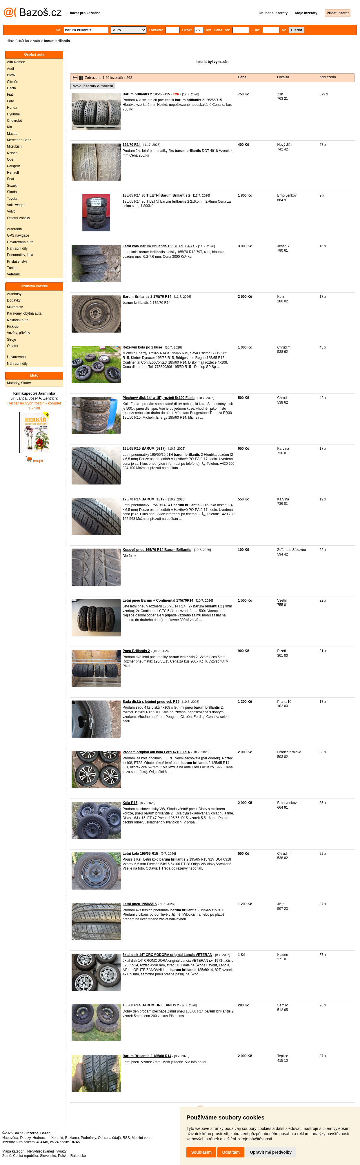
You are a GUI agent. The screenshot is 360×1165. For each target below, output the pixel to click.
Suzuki (12, 186)
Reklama (72, 1138)
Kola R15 (130, 803)
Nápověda (10, 1138)
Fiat (10, 94)
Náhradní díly (17, 248)
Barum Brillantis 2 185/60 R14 (147, 1056)
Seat (10, 179)
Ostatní (12, 346)
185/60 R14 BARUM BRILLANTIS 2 (151, 1005)
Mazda (12, 134)
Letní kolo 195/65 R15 (140, 854)
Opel (10, 159)
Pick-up (13, 326)
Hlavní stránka (18, 41)
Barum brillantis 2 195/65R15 (146, 94)
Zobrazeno (327, 77)
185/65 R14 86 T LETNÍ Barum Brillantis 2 (156, 195)
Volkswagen (16, 205)
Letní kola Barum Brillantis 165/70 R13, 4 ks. (159, 246)
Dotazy (25, 1138)
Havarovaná (16, 357)
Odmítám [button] (231, 1152)
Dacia (11, 88)
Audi (10, 69)
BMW (11, 75)
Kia (9, 127)
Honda (12, 108)
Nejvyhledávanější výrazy (46, 1151)
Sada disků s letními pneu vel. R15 (151, 702)
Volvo (11, 211)
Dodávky (14, 300)
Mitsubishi (14, 146)
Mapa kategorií (13, 1151)
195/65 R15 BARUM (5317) (144, 449)
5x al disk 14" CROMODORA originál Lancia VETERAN (167, 955)
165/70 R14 (132, 145)
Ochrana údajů (109, 1138)
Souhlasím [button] (201, 1152)
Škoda (12, 192)
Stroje (11, 339)
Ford (10, 101)
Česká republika (25, 1156)
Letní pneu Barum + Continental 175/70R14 (158, 600)
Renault (13, 172)
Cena (242, 77)
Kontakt (57, 1138)
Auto (36, 41)
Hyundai (13, 114)
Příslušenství (17, 262)
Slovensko (48, 1156)
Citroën (12, 82)
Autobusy (14, 294)
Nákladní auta (17, 320)
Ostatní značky (18, 218)
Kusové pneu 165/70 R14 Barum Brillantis (157, 550)
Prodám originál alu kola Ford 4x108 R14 (156, 752)
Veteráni (13, 274)
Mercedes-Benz (19, 140)
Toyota (12, 199)
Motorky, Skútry (19, 383)
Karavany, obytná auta (24, 313)
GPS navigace (18, 235)
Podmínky (88, 1138)
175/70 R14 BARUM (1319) (144, 499)
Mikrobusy (15, 307)
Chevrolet (14, 121)
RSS (126, 1138)
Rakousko (78, 1156)
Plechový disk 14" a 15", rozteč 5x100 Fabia (158, 398)
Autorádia (14, 229)
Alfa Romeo (16, 62)
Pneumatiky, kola (20, 255)
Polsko (63, 1156)
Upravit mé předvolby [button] (271, 1152)
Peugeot (13, 166)
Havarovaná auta (20, 242)
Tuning (12, 268)
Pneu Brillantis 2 (136, 651)
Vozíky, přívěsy (18, 333)
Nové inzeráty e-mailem (92, 86)
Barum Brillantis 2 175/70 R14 (147, 297)
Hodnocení (41, 1138)
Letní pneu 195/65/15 (140, 904)
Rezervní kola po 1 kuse (142, 347)
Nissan (12, 153)
